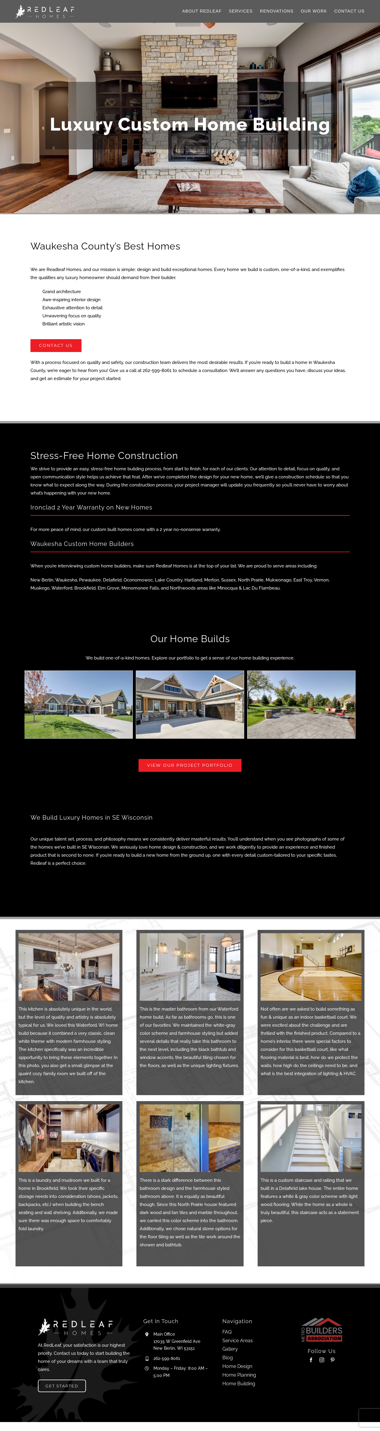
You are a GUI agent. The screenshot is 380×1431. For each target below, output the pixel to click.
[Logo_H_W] (44, 6)
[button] (28, 707)
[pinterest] (332, 1359)
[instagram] (321, 1359)
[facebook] (311, 1359)
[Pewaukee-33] (301, 704)
